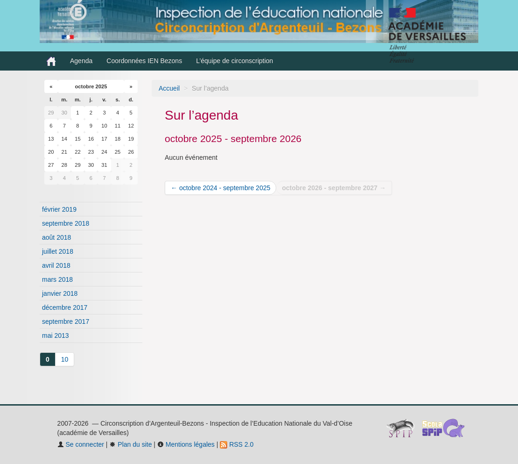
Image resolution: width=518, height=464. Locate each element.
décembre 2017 (64, 307)
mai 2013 (55, 335)
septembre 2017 (65, 321)
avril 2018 (56, 265)
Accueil (169, 88)
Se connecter (80, 444)
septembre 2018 (65, 223)
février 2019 (59, 209)
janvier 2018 (59, 293)
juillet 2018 (57, 251)
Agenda (81, 60)
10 (65, 359)
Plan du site (130, 444)
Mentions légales (186, 444)
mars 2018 (57, 279)
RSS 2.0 (236, 444)
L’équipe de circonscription (234, 60)
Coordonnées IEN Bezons (144, 60)
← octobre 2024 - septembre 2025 (220, 188)
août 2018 (56, 237)
